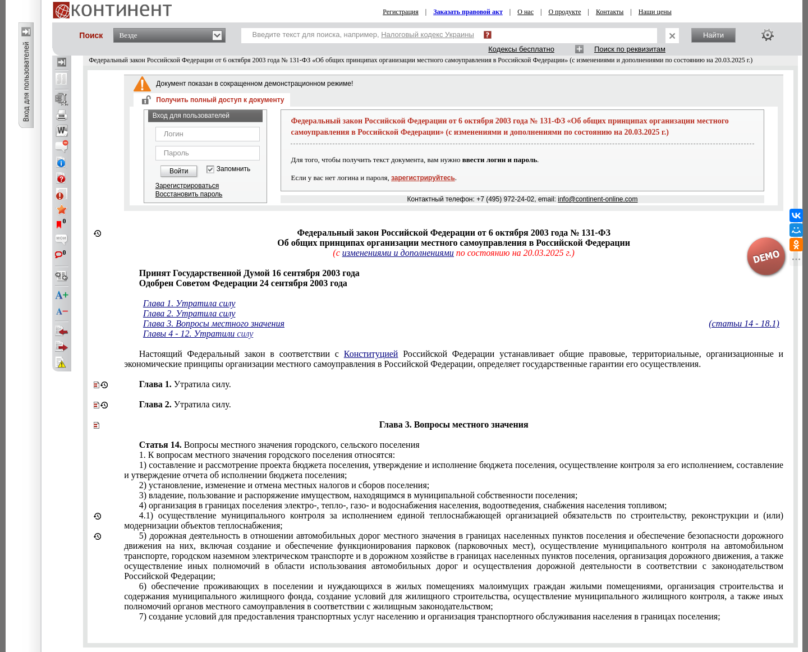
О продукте (564, 12)
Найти (713, 35)
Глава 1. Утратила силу (189, 303)
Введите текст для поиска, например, (363, 34)
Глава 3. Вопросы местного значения (213, 323)
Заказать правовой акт (468, 12)
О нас (525, 12)
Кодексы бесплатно (521, 49)
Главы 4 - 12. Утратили (189, 333)
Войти (179, 171)
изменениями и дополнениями (398, 253)
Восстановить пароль (189, 194)
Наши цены (655, 12)
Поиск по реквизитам (629, 49)
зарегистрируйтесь (423, 178)
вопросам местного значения (267, 455)
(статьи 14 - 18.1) (744, 323)
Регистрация (401, 12)
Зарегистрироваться (187, 186)
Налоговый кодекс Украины (427, 34)
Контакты (610, 12)
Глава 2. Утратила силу (189, 313)
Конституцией (371, 354)
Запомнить (233, 169)
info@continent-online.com (597, 199)
